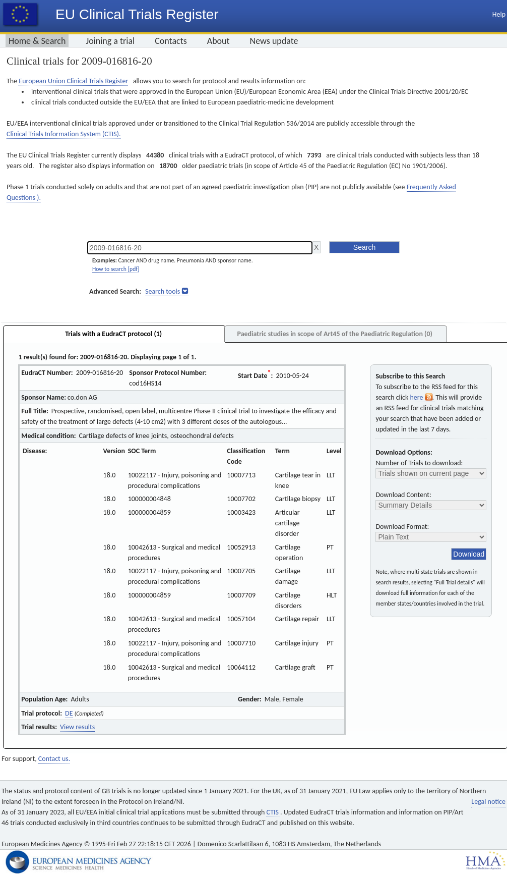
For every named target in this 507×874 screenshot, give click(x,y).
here (422, 397)
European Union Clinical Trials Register (73, 81)
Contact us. (54, 758)
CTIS (273, 812)
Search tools (162, 291)
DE (69, 713)
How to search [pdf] (115, 268)
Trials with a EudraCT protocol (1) (113, 334)
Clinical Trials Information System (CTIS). (63, 134)
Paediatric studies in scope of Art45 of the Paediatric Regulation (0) (334, 334)
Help (498, 14)
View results (77, 727)
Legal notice (488, 801)
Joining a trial (110, 40)
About (218, 40)
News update (274, 40)
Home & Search (37, 40)
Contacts (171, 40)
